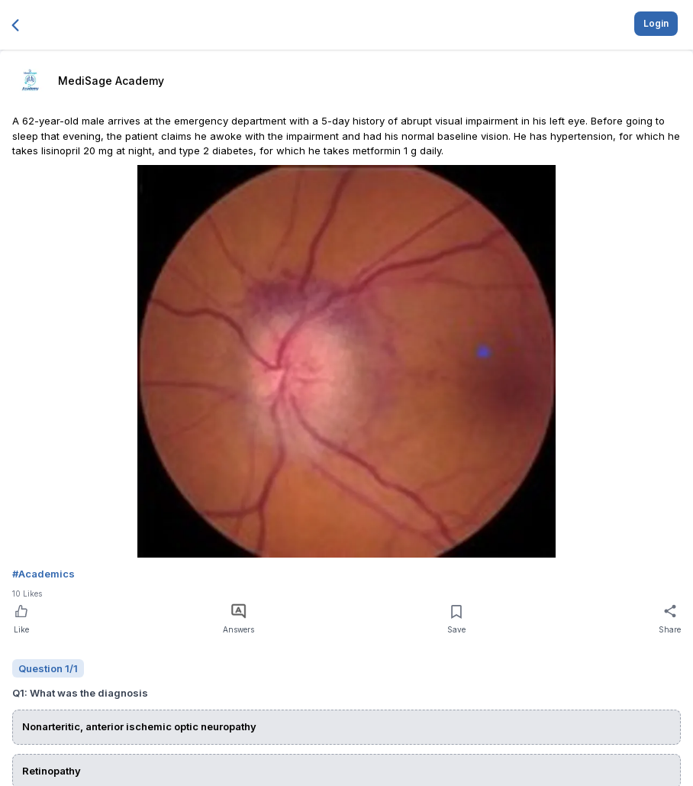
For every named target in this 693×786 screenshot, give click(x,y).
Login (656, 23)
